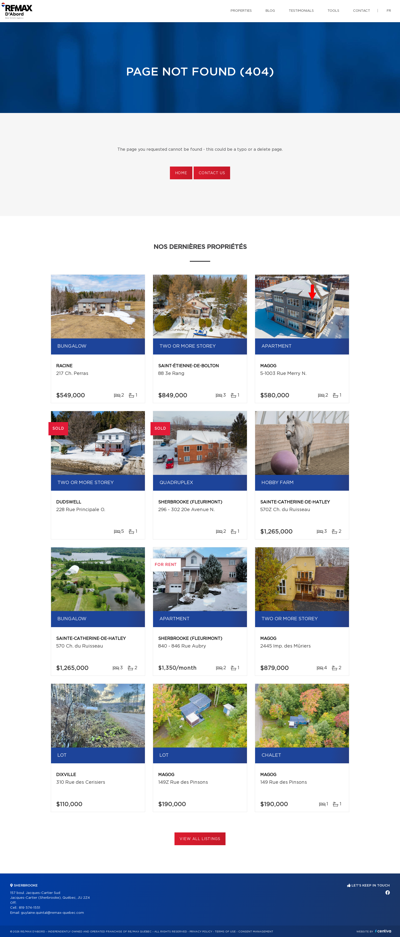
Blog (270, 10)
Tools (333, 10)
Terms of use (225, 931)
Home (181, 173)
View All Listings (200, 839)
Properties (241, 10)
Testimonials (301, 10)
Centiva (383, 931)
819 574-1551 (29, 907)
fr (389, 10)
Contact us (212, 173)
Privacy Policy (201, 931)
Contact (361, 10)
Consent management (255, 931)
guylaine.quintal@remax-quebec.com (52, 913)
